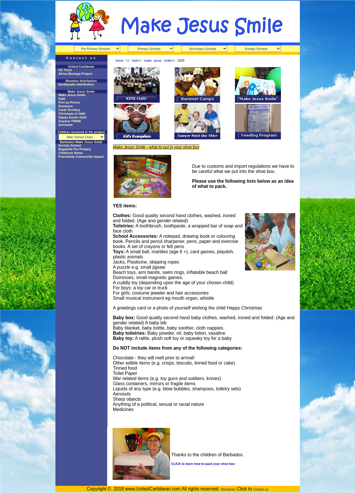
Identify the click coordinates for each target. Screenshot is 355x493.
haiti (135, 60)
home (119, 60)
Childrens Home (71, 153)
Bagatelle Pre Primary (75, 149)
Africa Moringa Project (75, 73)
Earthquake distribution (76, 84)
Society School (70, 145)
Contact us (261, 489)
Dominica (66, 106)
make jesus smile (157, 60)
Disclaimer (228, 489)
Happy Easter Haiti (72, 117)
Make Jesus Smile (72, 95)
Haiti (62, 98)
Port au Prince (69, 102)
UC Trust (65, 70)
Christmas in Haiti (72, 113)
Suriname (66, 124)
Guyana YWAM (70, 121)
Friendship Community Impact (81, 156)
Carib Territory (69, 110)
